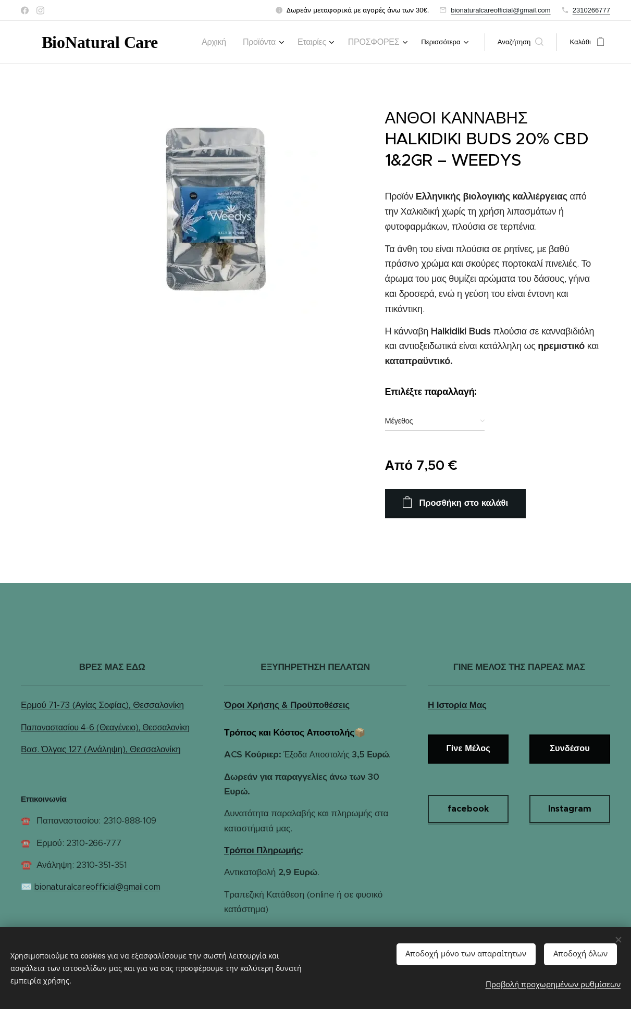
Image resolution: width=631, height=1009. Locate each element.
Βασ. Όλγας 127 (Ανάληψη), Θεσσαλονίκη (100, 749)
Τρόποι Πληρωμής (262, 850)
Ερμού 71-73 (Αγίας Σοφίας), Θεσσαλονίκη (102, 705)
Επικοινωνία (44, 799)
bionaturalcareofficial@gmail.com (500, 10)
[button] (521, 42)
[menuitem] (235, 42)
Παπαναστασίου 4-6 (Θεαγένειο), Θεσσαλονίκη (105, 727)
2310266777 (591, 10)
